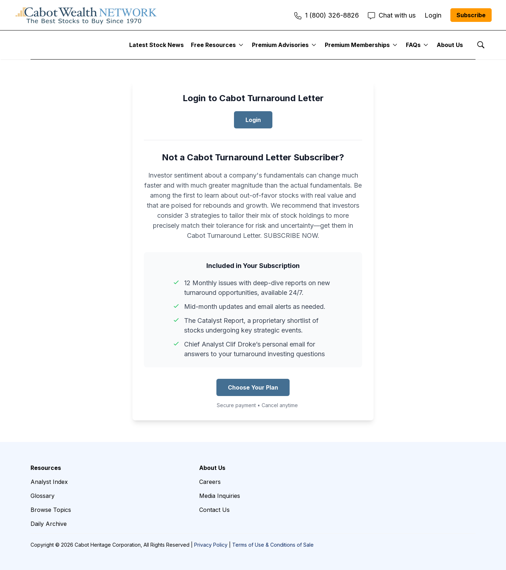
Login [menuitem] (433, 15)
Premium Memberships (357, 44)
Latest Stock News (156, 44)
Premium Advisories (280, 44)
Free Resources (213, 44)
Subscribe (471, 15)
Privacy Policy (211, 545)
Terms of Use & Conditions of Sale (273, 545)
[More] (241, 44)
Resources (46, 467)
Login (253, 119)
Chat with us (392, 15)
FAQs (413, 44)
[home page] (86, 15)
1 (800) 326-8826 (326, 15)
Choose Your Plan (253, 387)
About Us (450, 44)
